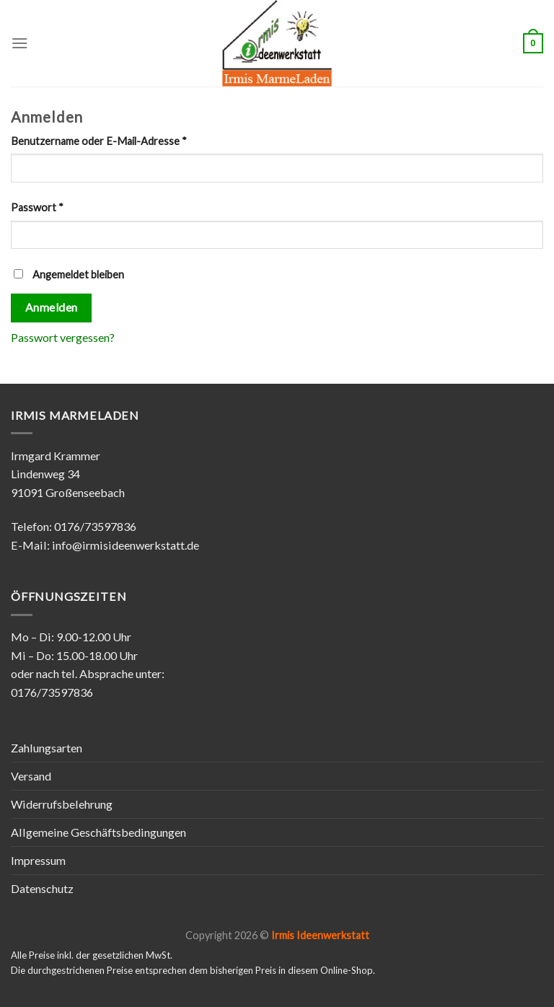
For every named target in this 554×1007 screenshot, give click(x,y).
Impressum (38, 860)
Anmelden (51, 307)
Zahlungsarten (46, 748)
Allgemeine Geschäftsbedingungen (98, 832)
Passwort (37, 207)
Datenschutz (42, 888)
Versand (31, 776)
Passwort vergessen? (63, 337)
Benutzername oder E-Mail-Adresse (99, 141)
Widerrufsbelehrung (62, 804)
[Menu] (20, 43)
